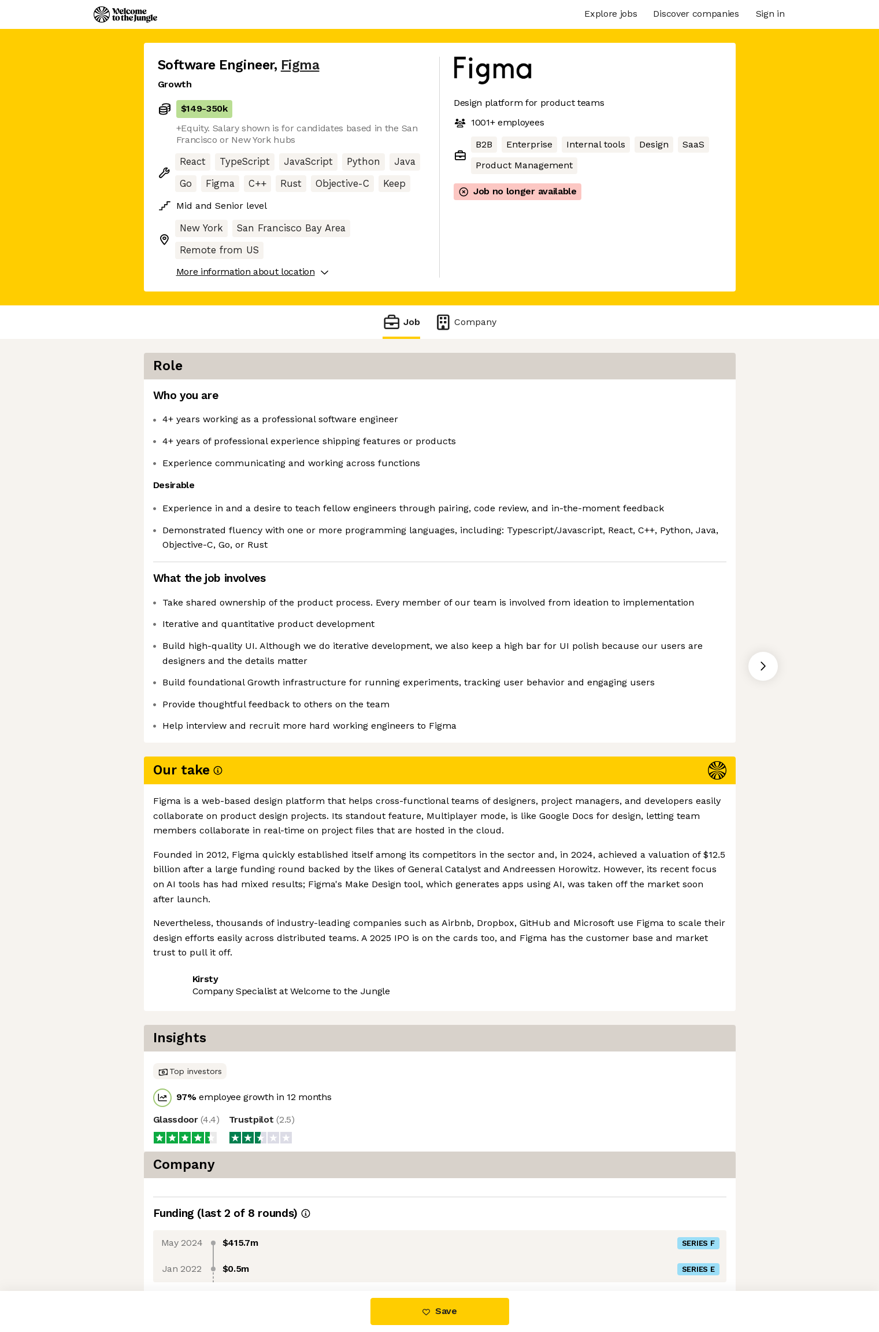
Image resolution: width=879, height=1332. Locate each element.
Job (401, 321)
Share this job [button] (189, 889)
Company (465, 321)
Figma (300, 65)
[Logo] (125, 14)
